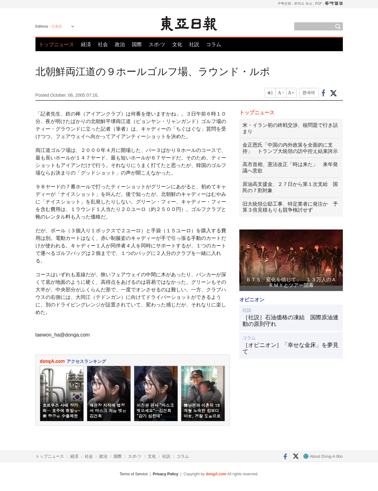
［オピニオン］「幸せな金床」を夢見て (290, 348)
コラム (213, 44)
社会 (103, 44)
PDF (318, 3)
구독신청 (284, 3)
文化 (177, 44)
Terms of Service (133, 474)
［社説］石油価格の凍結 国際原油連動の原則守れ (290, 320)
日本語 (56, 26)
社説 (194, 44)
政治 (120, 44)
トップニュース (56, 44)
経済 (86, 44)
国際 (137, 44)
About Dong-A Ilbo (323, 456)
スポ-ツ (157, 44)
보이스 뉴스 (303, 3)
